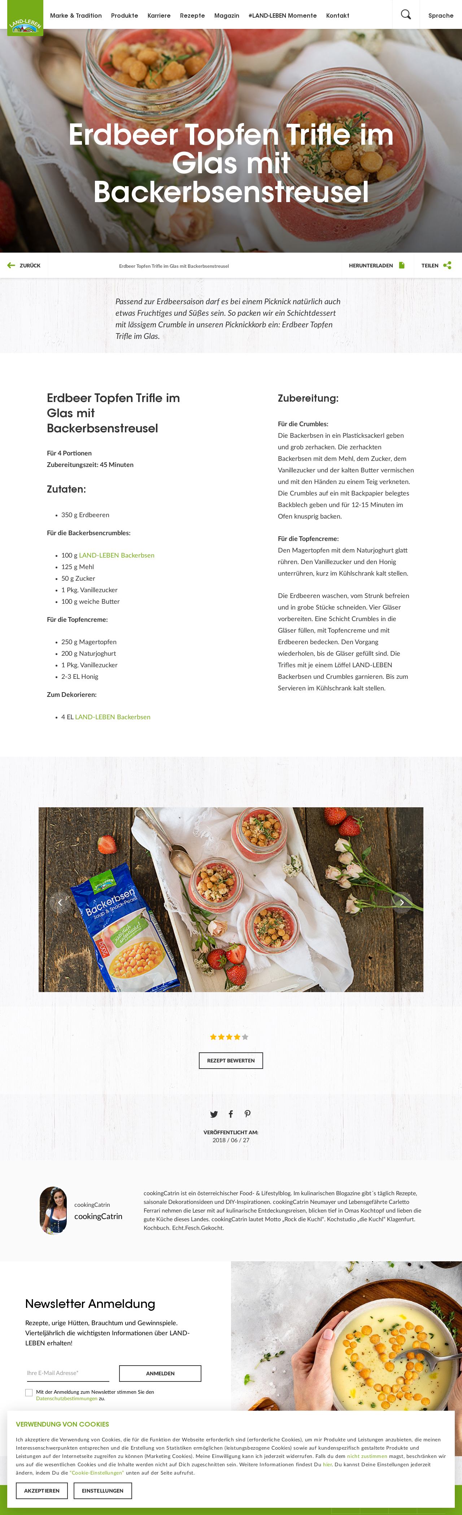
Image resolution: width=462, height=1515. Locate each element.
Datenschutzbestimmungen (66, 1398)
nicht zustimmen (367, 1456)
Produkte (124, 16)
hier (327, 1464)
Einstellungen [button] (103, 1491)
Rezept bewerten (231, 1061)
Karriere (159, 16)
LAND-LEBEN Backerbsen (116, 556)
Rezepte (192, 16)
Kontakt (337, 16)
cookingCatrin (92, 1205)
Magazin (226, 16)
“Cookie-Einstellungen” (97, 1473)
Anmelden (160, 1373)
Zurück (23, 265)
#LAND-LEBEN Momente (283, 16)
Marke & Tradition (76, 16)
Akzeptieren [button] (42, 1491)
